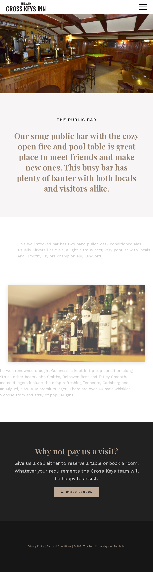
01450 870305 (77, 491)
